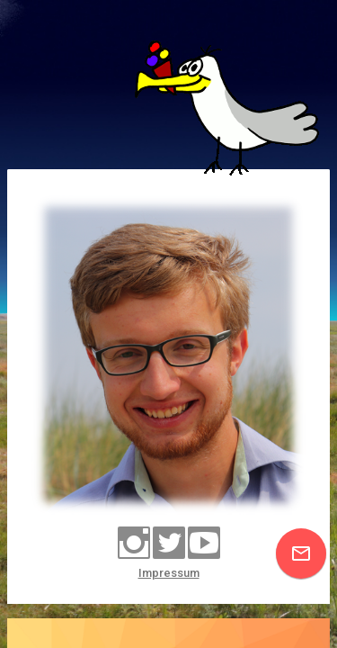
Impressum (169, 573)
